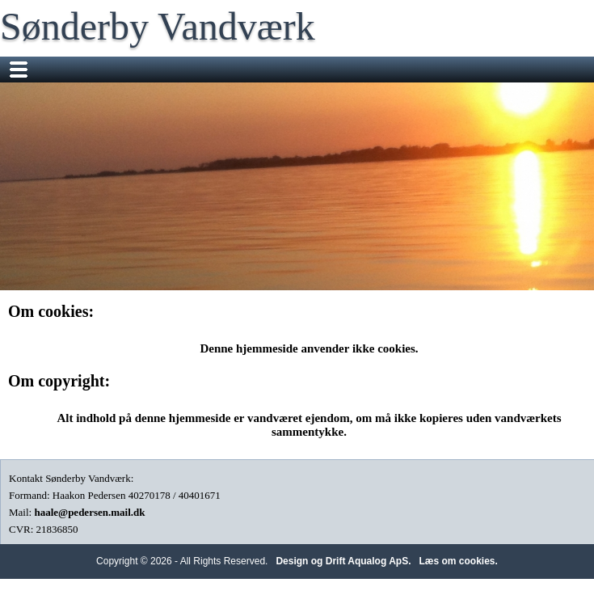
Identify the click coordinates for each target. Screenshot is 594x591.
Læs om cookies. (458, 561)
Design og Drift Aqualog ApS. (343, 561)
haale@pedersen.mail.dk (89, 512)
